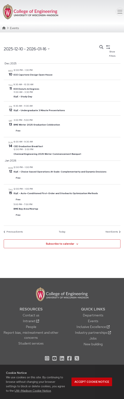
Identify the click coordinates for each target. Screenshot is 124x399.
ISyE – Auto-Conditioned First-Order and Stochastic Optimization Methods (56, 193)
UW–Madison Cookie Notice (33, 391)
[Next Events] (113, 231)
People (31, 327)
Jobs (93, 338)
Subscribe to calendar (60, 243)
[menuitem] (31, 326)
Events (93, 321)
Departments (93, 315)
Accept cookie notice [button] (91, 382)
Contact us (31, 315)
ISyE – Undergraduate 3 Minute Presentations (39, 110)
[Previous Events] (13, 231)
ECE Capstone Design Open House (33, 74)
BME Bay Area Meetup (26, 208)
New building (93, 344)
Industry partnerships (93, 332)
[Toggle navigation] (120, 12)
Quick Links (93, 309)
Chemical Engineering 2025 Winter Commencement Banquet (47, 154)
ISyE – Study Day (23, 96)
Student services (31, 343)
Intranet (31, 321)
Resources (31, 309)
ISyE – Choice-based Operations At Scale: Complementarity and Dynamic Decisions (60, 171)
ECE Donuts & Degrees (26, 88)
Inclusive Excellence (93, 327)
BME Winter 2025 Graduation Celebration (37, 124)
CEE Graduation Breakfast (28, 146)
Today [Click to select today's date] (62, 231)
